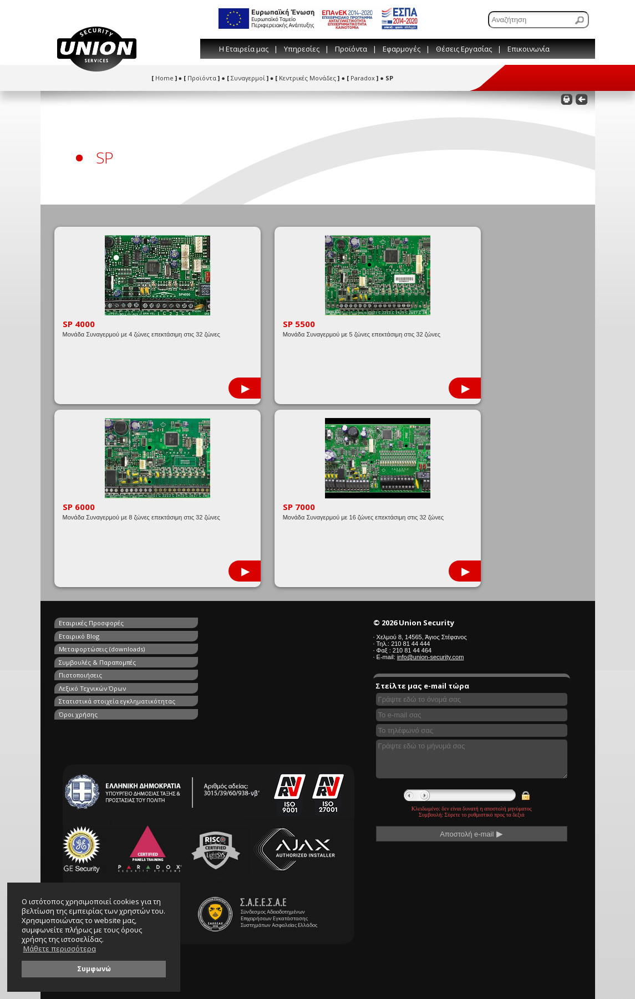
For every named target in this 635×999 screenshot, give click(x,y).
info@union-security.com (430, 657)
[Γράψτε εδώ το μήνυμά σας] (472, 759)
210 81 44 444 (410, 643)
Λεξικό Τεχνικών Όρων (221, 648)
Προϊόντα (351, 49)
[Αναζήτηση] (538, 19)
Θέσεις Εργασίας (464, 49)
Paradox (362, 78)
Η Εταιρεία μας (243, 49)
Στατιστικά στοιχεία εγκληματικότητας (117, 661)
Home (164, 78)
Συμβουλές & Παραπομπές (226, 635)
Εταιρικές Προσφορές (91, 623)
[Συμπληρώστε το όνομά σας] (472, 699)
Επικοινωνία (528, 49)
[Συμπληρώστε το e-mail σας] (472, 715)
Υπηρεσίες (301, 49)
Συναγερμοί (247, 78)
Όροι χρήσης (207, 661)
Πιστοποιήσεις (80, 648)
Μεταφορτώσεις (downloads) (102, 635)
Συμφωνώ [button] (94, 968)
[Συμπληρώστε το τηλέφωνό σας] (472, 730)
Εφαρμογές (401, 49)
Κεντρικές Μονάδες (307, 78)
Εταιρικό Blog (208, 623)
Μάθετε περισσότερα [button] (59, 949)
